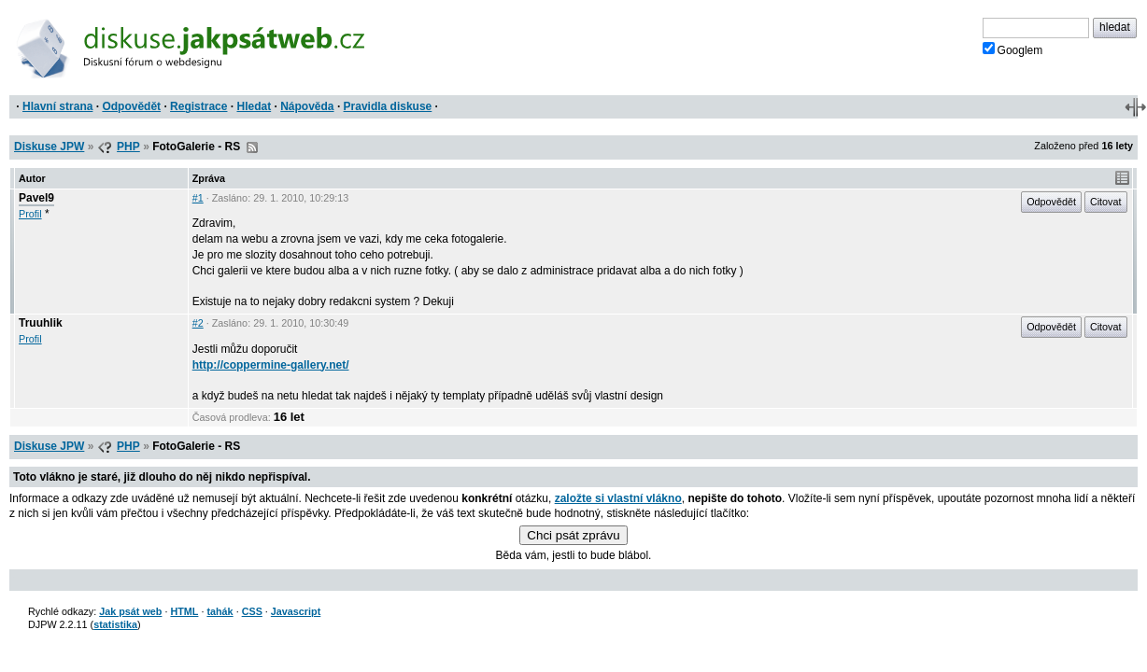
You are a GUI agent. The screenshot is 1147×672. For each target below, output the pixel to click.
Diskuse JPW (49, 146)
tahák (219, 611)
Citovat (1106, 201)
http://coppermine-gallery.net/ (270, 364)
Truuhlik (41, 322)
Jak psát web (130, 611)
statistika (115, 624)
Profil (30, 213)
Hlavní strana (57, 106)
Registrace (198, 106)
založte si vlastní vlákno (618, 498)
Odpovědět (131, 106)
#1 (198, 197)
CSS (252, 611)
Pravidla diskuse (388, 106)
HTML (184, 611)
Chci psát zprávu (573, 535)
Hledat (253, 106)
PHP (128, 146)
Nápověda (306, 106)
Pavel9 (36, 197)
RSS (252, 147)
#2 (198, 323)
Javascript (295, 611)
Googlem (1013, 49)
